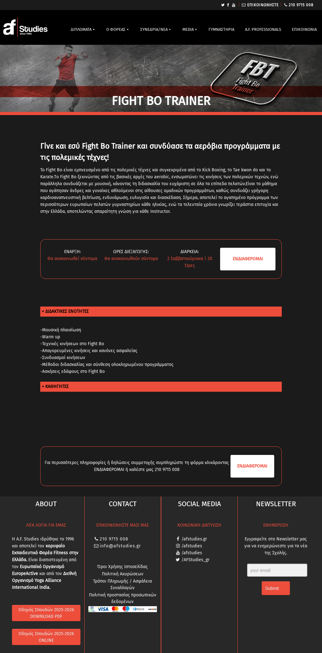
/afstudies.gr (194, 539)
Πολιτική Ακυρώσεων (122, 574)
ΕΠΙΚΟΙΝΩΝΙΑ (304, 29)
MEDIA (188, 29)
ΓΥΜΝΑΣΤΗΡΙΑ (221, 29)
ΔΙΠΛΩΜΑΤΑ (81, 29)
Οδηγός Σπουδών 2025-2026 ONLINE (46, 637)
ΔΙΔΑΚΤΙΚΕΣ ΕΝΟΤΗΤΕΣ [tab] (67, 311)
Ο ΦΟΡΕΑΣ (115, 29)
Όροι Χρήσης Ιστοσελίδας (122, 566)
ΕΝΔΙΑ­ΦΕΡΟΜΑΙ (248, 259)
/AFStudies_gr (195, 559)
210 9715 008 (301, 5)
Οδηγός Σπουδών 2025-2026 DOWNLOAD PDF (46, 613)
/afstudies (191, 546)
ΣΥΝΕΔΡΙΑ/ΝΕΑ (154, 29)
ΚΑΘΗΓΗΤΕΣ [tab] (57, 386)
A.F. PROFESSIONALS (263, 29)
